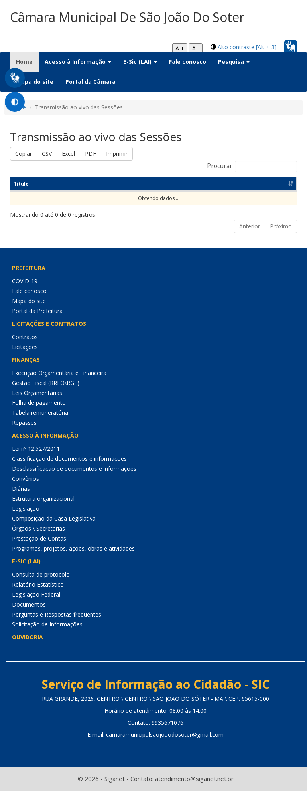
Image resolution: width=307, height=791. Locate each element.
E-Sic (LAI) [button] (140, 61)
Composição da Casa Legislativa (54, 518)
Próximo (281, 226)
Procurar (252, 166)
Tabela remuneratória (40, 412)
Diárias (21, 488)
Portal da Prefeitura (37, 311)
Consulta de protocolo (41, 574)
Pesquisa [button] (234, 61)
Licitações (25, 347)
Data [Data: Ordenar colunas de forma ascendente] (157, 183)
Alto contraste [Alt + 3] (247, 47)
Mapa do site (34, 81)
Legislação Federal (36, 594)
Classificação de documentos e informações (69, 458)
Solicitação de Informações (47, 624)
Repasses (24, 422)
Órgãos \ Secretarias (38, 528)
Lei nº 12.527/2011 (36, 448)
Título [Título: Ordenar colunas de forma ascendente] (21, 183)
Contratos (25, 337)
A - (195, 48)
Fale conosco (187, 61)
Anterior (249, 226)
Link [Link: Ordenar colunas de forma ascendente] (217, 183)
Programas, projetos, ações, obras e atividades (73, 548)
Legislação (25, 508)
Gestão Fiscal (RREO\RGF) (45, 383)
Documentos (29, 604)
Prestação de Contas (39, 538)
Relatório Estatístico (38, 584)
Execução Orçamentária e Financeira (59, 373)
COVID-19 (24, 281)
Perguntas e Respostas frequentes (56, 614)
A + (179, 48)
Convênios (25, 478)
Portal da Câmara (90, 81)
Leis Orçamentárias (37, 392)
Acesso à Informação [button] (78, 61)
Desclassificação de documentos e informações (74, 468)
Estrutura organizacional (43, 498)
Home (27, 61)
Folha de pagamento (39, 402)
